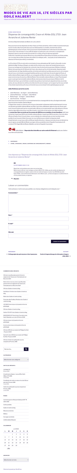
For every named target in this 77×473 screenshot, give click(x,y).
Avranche (18, 143)
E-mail (10, 223)
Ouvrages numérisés (8, 417)
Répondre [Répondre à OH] (16, 178)
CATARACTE (6, 369)
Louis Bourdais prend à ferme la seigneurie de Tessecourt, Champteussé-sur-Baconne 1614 (15, 276)
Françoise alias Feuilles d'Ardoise (11, 299)
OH (20, 32)
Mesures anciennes (8, 410)
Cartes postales (7, 404)
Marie (4, 296)
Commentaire (13, 193)
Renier (48, 143)
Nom (10, 215)
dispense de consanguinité (36, 143)
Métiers (5, 413)
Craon (25, 143)
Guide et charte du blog (14, 288)
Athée (13, 143)
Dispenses (14, 141)
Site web (11, 232)
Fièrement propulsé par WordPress (12, 469)
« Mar (8, 448)
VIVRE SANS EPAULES (9, 420)
